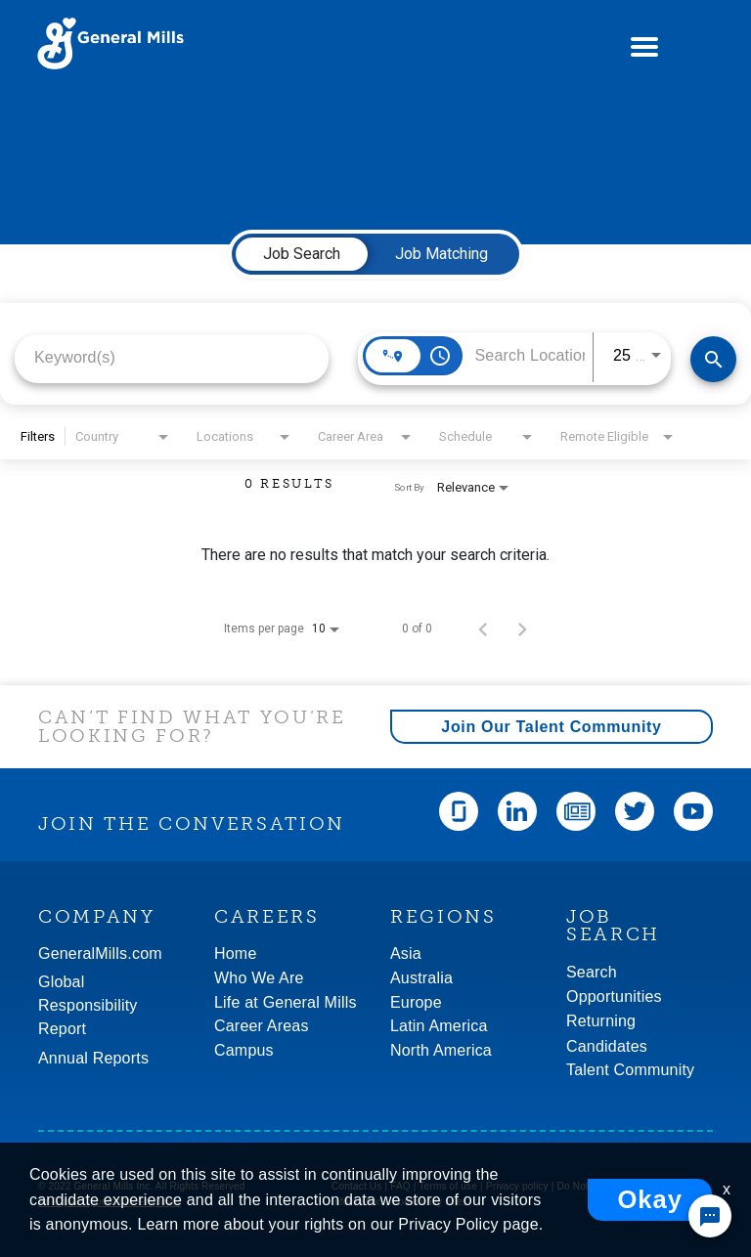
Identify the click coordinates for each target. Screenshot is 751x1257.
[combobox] (171, 357)
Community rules (429, 1201)
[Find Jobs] (713, 359)
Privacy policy (517, 1186)
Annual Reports (93, 1058)
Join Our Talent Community (551, 726)
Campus (244, 1050)
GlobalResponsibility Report (88, 1005)
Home (235, 953)
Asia (405, 953)
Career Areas (261, 1026)
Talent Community (630, 1070)
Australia (421, 978)
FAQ (400, 1186)
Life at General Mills (285, 1002)
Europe (416, 1002)
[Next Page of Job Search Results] (522, 628)
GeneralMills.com (100, 953)
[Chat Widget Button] (709, 1215)
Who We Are (259, 978)
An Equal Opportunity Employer (109, 1201)
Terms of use (448, 1186)
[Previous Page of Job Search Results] (483, 628)
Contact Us (356, 1186)
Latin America (439, 1026)
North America (441, 1050)
